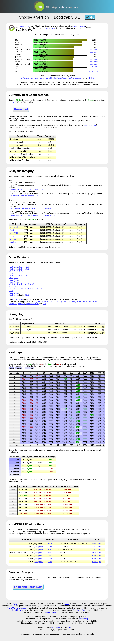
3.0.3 (11, 299)
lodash (89, 305)
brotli (50, 551)
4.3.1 (11, 283)
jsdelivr (11, 102)
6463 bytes (96, 551)
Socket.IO (13, 307)
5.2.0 (27, 270)
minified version (48, 28)
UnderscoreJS (32, 307)
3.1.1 (11, 296)
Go (90, 17)
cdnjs (12, 240)
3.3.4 (27, 292)
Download (21, 109)
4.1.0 (27, 288)
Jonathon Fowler (80, 616)
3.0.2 (16, 299)
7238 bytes (96, 567)
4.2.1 (11, 286)
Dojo (61, 305)
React (95, 305)
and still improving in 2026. (75, 622)
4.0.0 (32, 288)
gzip (67, 609)
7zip (50, 567)
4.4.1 (11, 281)
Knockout (81, 305)
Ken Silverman (18, 616)
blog (69, 633)
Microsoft (14, 230)
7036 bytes (96, 561)
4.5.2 (16, 279)
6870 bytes (96, 558)
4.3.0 (16, 283)
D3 (57, 305)
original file (24, 26)
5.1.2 (16, 273)
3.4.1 (11, 290)
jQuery (73, 305)
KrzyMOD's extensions (16, 614)
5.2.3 (11, 270)
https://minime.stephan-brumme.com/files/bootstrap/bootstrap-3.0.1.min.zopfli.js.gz (51, 195)
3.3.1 (37, 292)
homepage (56, 633)
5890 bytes (96, 548)
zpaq (50, 554)
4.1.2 (16, 288)
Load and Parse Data (28, 592)
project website (78, 26)
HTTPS (91, 78)
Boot (12, 233)
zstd (50, 564)
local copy (94, 50)
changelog (83, 625)
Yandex (13, 243)
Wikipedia (39, 551)
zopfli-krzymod (90, 125)
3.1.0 (16, 296)
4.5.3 (11, 279)
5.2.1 (21, 270)
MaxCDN (14, 236)
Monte (20, 454)
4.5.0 (27, 279)
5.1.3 (11, 273)
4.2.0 (16, 286)
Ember (67, 305)
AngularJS (38, 305)
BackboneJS (49, 305)
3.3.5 (21, 292)
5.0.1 (16, 275)
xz (50, 561)
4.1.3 (11, 288)
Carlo (26, 454)
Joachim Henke (49, 618)
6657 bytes (96, 554)
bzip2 (50, 558)
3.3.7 (11, 292)
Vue (44, 307)
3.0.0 (27, 299)
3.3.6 (16, 292)
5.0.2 (11, 275)
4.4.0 (16, 281)
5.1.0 (27, 273)
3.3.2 (32, 292)
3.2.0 (11, 294)
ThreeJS (21, 307)
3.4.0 (16, 290)
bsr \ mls (14, 377)
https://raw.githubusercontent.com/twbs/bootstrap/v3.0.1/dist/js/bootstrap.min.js (50, 186)
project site (17, 303)
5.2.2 (16, 270)
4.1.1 (21, 288)
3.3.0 (43, 292)
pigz (15, 609)
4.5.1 (21, 279)
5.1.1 (21, 273)
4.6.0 (11, 277)
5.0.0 (21, 275)
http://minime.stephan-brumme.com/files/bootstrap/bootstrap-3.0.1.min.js (50, 78)
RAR (50, 548)
